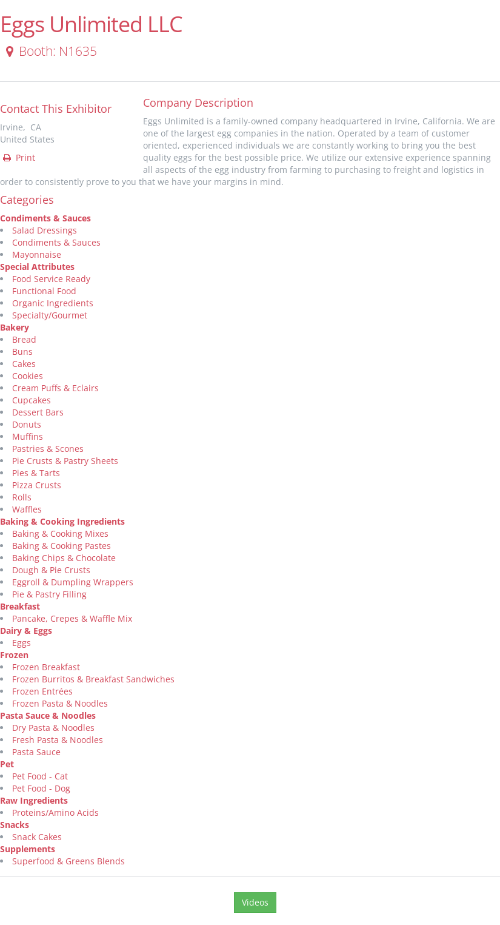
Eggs (21, 642)
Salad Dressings (44, 230)
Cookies (27, 376)
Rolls (22, 497)
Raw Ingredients (34, 800)
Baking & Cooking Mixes (60, 533)
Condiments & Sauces (45, 218)
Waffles (27, 509)
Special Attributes (37, 266)
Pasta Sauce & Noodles (48, 715)
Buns (22, 351)
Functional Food (44, 291)
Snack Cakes (37, 837)
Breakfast (20, 606)
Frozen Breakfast (46, 667)
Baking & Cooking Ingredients (62, 521)
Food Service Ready (51, 278)
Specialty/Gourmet (49, 315)
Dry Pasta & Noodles (53, 727)
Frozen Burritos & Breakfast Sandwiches (93, 679)
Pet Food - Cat (40, 776)
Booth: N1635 (49, 50)
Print (18, 157)
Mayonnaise (36, 254)
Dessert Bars (38, 412)
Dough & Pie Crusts (51, 570)
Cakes (24, 363)
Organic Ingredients (52, 303)
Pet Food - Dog (41, 788)
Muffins (27, 436)
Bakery (14, 327)
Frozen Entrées (42, 691)
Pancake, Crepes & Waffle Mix (72, 618)
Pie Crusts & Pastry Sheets (65, 460)
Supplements (27, 849)
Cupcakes (31, 400)
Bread (24, 339)
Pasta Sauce (36, 752)
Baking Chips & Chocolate (64, 557)
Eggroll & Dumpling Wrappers (72, 582)
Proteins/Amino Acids (55, 812)
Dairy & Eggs (26, 630)
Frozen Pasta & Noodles (60, 703)
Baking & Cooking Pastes (61, 545)
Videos (255, 902)
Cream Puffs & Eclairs (55, 388)
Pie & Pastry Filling (49, 594)
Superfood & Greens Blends (68, 861)
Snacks (14, 824)
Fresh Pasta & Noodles (57, 739)
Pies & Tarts (36, 473)
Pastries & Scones (48, 448)
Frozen (14, 655)
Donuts (26, 424)
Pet (7, 764)
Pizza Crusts (36, 485)
